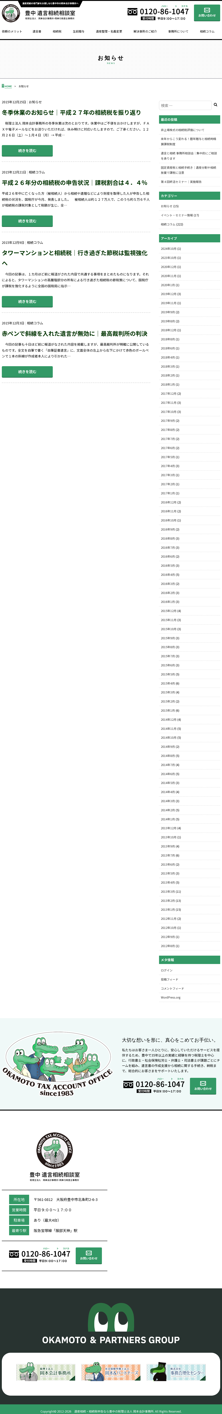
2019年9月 (168, 312)
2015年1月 (168, 710)
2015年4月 (168, 683)
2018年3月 (168, 366)
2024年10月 (169, 248)
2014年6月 (168, 774)
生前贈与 (78, 31)
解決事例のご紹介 (145, 31)
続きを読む (27, 150)
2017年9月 (168, 420)
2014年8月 (168, 755)
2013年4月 (168, 882)
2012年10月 (169, 927)
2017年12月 (169, 393)
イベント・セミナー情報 (177, 215)
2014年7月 (168, 765)
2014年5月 (168, 783)
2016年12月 (169, 502)
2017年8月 (168, 429)
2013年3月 (168, 891)
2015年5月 (168, 674)
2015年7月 (168, 656)
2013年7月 (168, 855)
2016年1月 (168, 601)
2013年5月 (168, 873)
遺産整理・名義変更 (109, 31)
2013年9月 (168, 846)
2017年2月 (168, 484)
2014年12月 (169, 719)
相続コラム (207, 31)
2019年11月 (169, 303)
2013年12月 (169, 828)
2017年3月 (168, 475)
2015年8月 (168, 647)
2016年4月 (168, 574)
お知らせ (167, 206)
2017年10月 (169, 411)
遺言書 (37, 31)
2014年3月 (168, 801)
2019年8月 (168, 321)
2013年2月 (168, 900)
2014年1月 (168, 819)
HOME (8, 86)
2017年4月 (168, 466)
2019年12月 (169, 294)
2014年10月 (169, 737)
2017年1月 (168, 493)
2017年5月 (168, 457)
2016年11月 (169, 511)
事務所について (178, 31)
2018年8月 (168, 339)
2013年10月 (169, 837)
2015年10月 (169, 629)
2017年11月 (169, 402)
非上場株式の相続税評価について (183, 130)
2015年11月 (169, 620)
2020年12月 (169, 267)
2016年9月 (168, 529)
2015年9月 (168, 638)
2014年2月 (168, 810)
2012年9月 (168, 937)
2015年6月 (168, 665)
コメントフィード (172, 988)
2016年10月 (169, 520)
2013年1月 (168, 909)
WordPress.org (171, 997)
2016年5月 (168, 565)
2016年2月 (168, 593)
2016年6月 (168, 556)
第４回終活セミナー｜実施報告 (181, 181)
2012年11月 (169, 918)
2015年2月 (168, 701)
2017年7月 (168, 439)
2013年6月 (168, 864)
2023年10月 (169, 257)
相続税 (57, 31)
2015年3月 (168, 692)
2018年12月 (169, 330)
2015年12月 (169, 611)
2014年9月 (168, 746)
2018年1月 (168, 384)
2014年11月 (169, 728)
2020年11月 (169, 276)
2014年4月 (168, 792)
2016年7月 (168, 547)
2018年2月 (168, 375)
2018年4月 (168, 357)
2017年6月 (168, 448)
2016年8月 (168, 538)
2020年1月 (168, 285)
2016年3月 (168, 583)
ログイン (167, 970)
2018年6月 (168, 348)
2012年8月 (168, 946)
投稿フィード (169, 979)
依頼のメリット (12, 31)
